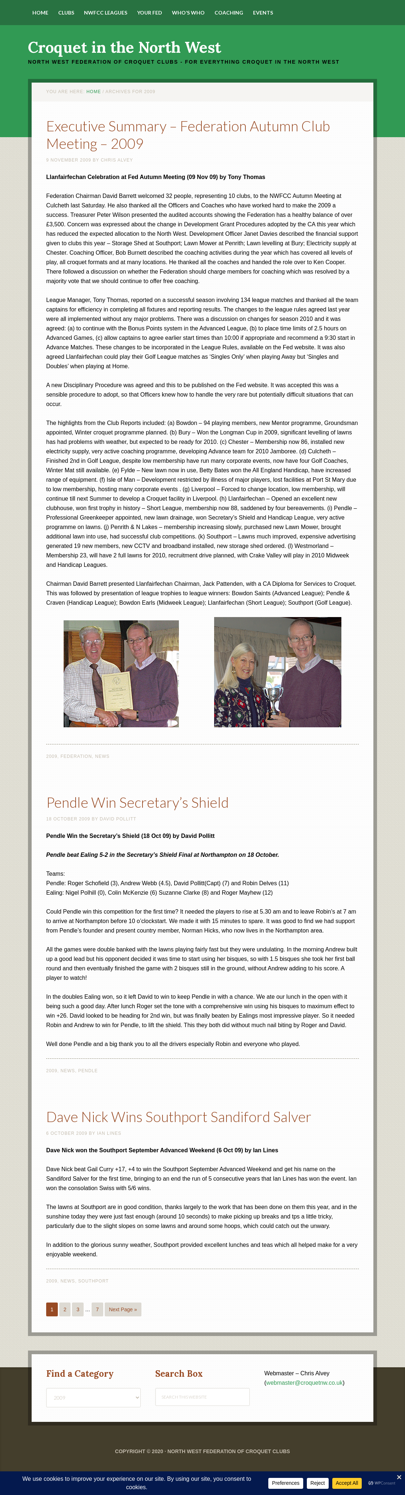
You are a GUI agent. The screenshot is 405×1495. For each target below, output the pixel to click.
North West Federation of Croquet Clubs (228, 1469)
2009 (51, 756)
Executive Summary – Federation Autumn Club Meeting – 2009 (199, 133)
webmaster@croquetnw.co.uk (304, 1400)
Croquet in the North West (124, 47)
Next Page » (123, 1327)
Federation (76, 756)
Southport (93, 1298)
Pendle (88, 1070)
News (102, 756)
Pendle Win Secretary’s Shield (157, 801)
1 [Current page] (52, 1327)
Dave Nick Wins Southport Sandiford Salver (182, 1124)
